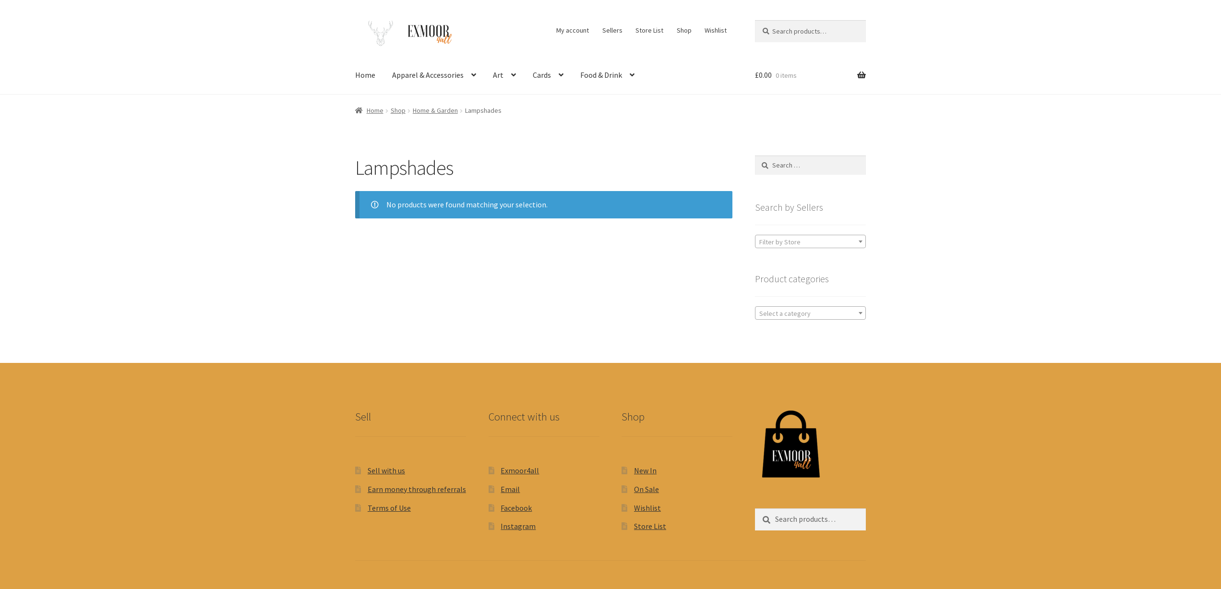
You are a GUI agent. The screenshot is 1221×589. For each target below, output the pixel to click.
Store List (649, 30)
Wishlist (716, 30)
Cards (542, 75)
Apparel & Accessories (428, 75)
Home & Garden (435, 110)
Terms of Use (389, 508)
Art (498, 75)
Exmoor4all (520, 470)
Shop (684, 30)
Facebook (516, 508)
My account (572, 30)
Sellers (612, 30)
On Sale (646, 489)
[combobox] (810, 241)
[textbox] (810, 242)
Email (510, 489)
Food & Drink (601, 75)
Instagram (518, 526)
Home (365, 75)
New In (645, 470)
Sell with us (386, 470)
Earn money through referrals (417, 489)
